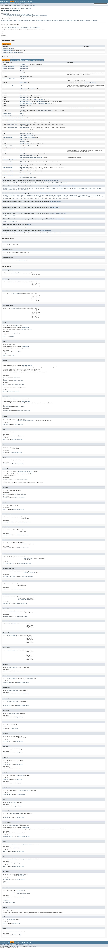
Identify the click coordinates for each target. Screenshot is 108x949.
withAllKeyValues (12, 221)
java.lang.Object (5, 13)
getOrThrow (22, 105)
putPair (5, 221)
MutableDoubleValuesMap (50, 20)
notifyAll (15, 227)
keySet (21, 113)
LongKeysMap (94, 20)
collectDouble (73, 195)
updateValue (23, 153)
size (19, 189)
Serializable (13, 20)
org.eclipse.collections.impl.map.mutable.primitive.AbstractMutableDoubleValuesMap (26, 15)
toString (22, 150)
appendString (20, 188)
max (91, 188)
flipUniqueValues (24, 85)
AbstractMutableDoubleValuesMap (14, 26)
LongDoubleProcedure (34, 90)
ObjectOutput (31, 177)
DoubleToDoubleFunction (26, 155)
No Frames (21, 3)
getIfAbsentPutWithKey (26, 103)
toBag (40, 182)
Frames (17, 3)
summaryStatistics (28, 198)
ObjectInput (30, 135)
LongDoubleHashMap (8, 48)
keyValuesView (23, 117)
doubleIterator (24, 78)
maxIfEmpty (23, 182)
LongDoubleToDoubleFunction (34, 157)
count (57, 188)
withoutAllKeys (24, 173)
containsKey (23, 76)
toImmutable (23, 147)
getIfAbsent (23, 95)
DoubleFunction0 (38, 99)
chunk (26, 188)
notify (10, 227)
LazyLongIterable (7, 115)
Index (27, 1)
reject (21, 137)
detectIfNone (63, 188)
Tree (18, 1)
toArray (26, 189)
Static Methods (15, 60)
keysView (22, 115)
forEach (74, 188)
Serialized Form (5, 37)
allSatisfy (5, 188)
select (21, 145)
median (29, 182)
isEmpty (87, 188)
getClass (5, 227)
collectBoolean (49, 195)
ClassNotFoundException (23, 893)
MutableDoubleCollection (9, 159)
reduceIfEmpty (6, 198)
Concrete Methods (38, 60)
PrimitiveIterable (74, 20)
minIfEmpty (34, 182)
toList (44, 182)
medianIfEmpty (78, 196)
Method (18, 5)
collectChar (65, 195)
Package (7, 1)
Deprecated (22, 1)
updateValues (23, 157)
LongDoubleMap (39, 20)
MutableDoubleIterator (9, 78)
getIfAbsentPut (24, 97)
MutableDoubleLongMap (9, 85)
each (69, 188)
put (20, 131)
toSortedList (63, 182)
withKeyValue (23, 170)
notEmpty (5, 189)
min (94, 188)
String (4, 150)
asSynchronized (24, 66)
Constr (14, 5)
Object (25, 82)
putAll (21, 133)
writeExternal (23, 177)
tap (20, 204)
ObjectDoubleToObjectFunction (44, 110)
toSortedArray (55, 182)
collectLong (96, 195)
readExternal (23, 135)
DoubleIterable (22, 20)
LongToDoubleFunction (44, 103)
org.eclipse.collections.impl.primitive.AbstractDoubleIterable (18, 14)
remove (21, 139)
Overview (2, 1)
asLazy (4, 182)
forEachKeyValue (24, 90)
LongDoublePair (14, 117)
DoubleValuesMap (30, 20)
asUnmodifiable (24, 68)
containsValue (51, 188)
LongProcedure (30, 88)
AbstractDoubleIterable (52, 180)
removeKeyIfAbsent (24, 143)
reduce (102, 196)
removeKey (22, 141)
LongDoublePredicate (29, 137)
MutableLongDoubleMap (63, 20)
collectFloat (81, 195)
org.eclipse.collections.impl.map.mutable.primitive (18, 8)
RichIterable (6, 117)
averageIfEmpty (31, 195)
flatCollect (50, 196)
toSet (48, 182)
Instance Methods (26, 60)
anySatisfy (12, 188)
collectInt (89, 195)
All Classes (29, 3)
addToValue (22, 64)
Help (31, 1)
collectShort (6, 196)
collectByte (57, 195)
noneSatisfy (99, 188)
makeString (35, 232)
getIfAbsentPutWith (25, 101)
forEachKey (22, 88)
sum (22, 189)
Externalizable (5, 20)
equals (21, 82)
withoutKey (22, 175)
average (9, 182)
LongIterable (31, 173)
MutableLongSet (7, 113)
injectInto (22, 110)
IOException (21, 875)
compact (22, 72)
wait (20, 227)
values (21, 159)
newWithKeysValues (24, 120)
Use (15, 1)
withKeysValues (24, 161)
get (20, 93)
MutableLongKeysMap (85, 20)
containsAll (16, 182)
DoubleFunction (40, 101)
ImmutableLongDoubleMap (9, 147)
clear (21, 70)
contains (36, 188)
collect (31, 188)
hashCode (22, 107)
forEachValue (80, 188)
